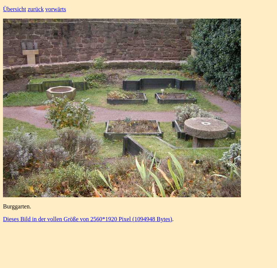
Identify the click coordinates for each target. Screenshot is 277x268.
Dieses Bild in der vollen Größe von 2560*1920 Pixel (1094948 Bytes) (87, 219)
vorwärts (55, 9)
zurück (36, 9)
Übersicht (14, 9)
